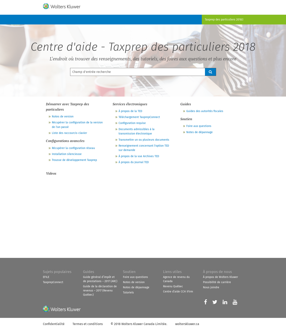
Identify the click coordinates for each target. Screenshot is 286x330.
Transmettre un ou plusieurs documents (144, 139)
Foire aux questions (198, 126)
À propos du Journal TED (134, 162)
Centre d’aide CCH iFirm (178, 291)
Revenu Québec (173, 286)
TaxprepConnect (53, 282)
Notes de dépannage (199, 132)
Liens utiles (172, 272)
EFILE (46, 277)
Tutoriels (128, 292)
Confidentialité (54, 324)
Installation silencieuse (67, 154)
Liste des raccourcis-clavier (69, 133)
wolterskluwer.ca (187, 324)
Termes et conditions (87, 324)
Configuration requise (132, 123)
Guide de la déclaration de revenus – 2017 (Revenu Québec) (100, 290)
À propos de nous (217, 272)
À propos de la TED (130, 111)
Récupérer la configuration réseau (73, 148)
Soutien (129, 272)
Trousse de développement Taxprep (74, 160)
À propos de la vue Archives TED (139, 156)
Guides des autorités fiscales (204, 111)
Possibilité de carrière (217, 282)
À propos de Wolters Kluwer (220, 277)
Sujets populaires (57, 272)
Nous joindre (211, 287)
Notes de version (62, 116)
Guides (88, 272)
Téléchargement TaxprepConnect (139, 117)
